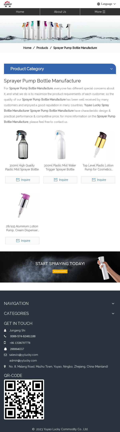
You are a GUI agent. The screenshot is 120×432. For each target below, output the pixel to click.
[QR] (24, 399)
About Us (60, 11)
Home (20, 11)
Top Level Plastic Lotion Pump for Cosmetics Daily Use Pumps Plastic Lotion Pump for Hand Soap (98, 167)
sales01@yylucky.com (23, 354)
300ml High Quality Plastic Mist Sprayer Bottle (22, 167)
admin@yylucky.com (23, 360)
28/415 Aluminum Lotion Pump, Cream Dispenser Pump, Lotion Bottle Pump (22, 228)
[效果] (60, 29)
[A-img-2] (60, 267)
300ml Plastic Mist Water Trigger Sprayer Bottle (60, 167)
